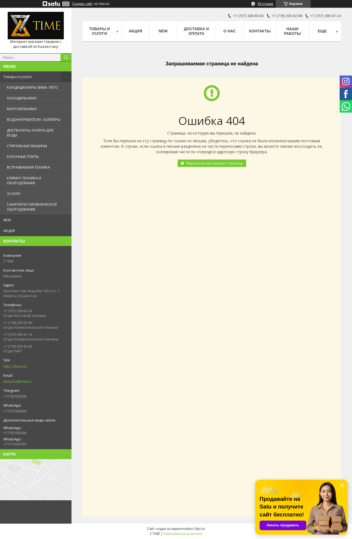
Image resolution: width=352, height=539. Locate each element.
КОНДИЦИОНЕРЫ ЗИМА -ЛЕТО (32, 87)
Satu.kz (199, 529)
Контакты (260, 31)
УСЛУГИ (13, 193)
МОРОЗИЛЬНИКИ (22, 108)
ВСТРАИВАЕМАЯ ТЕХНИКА (28, 167)
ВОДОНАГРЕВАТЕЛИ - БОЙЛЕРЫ (33, 119)
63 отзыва (265, 4)
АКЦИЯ (9, 230)
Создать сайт (82, 4)
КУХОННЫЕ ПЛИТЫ (23, 156)
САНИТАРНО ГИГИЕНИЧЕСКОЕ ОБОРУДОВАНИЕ (32, 207)
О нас (229, 31)
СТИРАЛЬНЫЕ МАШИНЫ (27, 145)
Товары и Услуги (99, 31)
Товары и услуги (17, 76)
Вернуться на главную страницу (214, 163)
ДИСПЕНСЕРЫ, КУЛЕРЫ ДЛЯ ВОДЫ (30, 133)
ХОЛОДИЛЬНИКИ (21, 98)
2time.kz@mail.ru (17, 381)
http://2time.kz (15, 366)
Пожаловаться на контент (182, 534)
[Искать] (66, 57)
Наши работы (292, 31)
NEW (7, 219)
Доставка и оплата (196, 31)
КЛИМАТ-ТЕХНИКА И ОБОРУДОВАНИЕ (24, 180)
